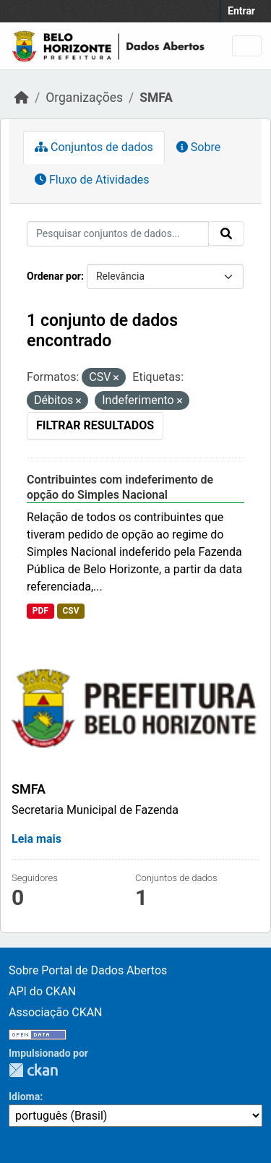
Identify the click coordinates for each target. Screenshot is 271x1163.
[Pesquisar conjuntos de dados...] (118, 233)
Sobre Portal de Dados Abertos (88, 970)
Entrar (241, 11)
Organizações (84, 97)
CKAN (33, 1070)
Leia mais (36, 839)
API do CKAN (42, 991)
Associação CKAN (56, 1012)
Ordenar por (54, 276)
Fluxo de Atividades (92, 179)
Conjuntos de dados (94, 147)
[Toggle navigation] (247, 45)
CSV (70, 611)
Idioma (24, 1096)
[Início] (21, 97)
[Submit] (226, 233)
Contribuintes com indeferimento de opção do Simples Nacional (120, 487)
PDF (40, 611)
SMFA (156, 97)
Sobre (198, 147)
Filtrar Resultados (95, 425)
